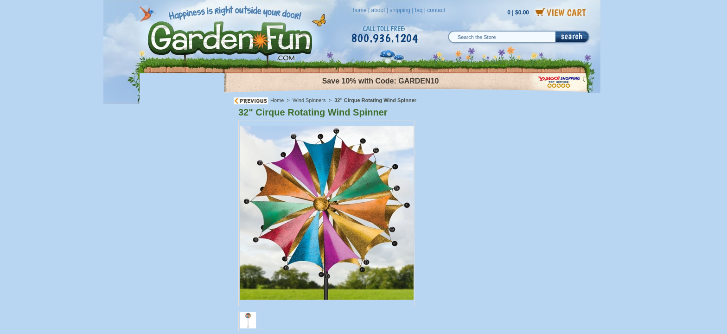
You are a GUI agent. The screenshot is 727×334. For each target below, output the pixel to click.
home (360, 10)
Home (277, 100)
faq (419, 10)
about (378, 10)
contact (436, 10)
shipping (399, 10)
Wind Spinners (310, 100)
